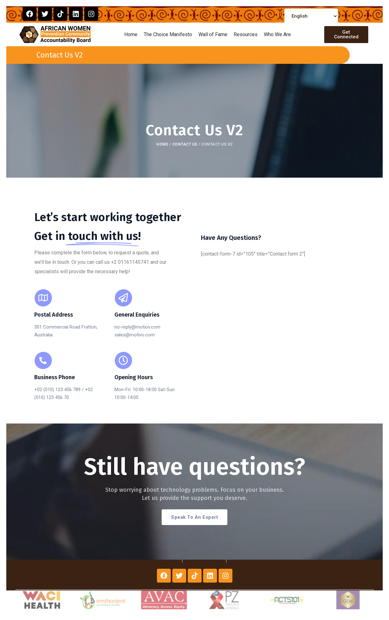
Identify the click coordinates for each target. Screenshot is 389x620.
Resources (246, 34)
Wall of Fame (212, 34)
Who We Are (277, 34)
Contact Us (184, 144)
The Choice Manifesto (168, 34)
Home (130, 34)
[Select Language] (311, 21)
